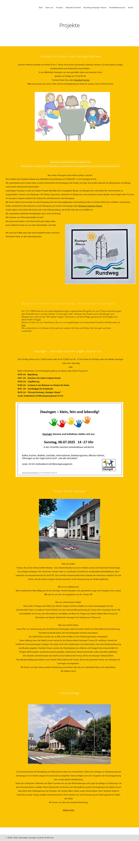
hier (39, 319)
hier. (24, 325)
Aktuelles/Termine (81, 80)
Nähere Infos (68, 810)
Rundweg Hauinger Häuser (90, 206)
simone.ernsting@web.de (68, 84)
